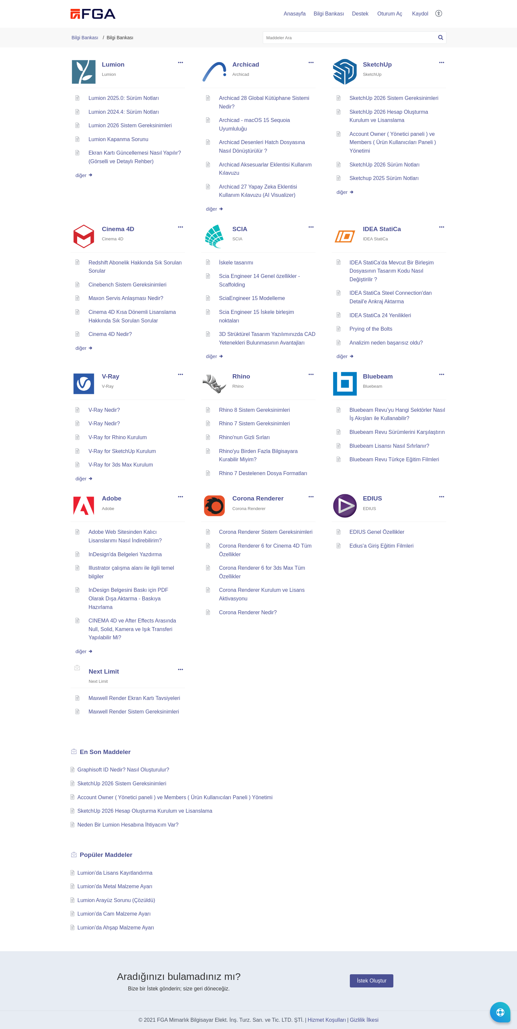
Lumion (113, 64)
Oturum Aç (390, 13)
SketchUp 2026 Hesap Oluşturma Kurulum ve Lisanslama (144, 811)
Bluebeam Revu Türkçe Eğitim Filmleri (394, 459)
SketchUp (377, 64)
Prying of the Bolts (371, 329)
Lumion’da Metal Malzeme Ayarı (114, 886)
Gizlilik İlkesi (364, 1020)
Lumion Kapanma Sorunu (118, 139)
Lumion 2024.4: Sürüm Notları (123, 112)
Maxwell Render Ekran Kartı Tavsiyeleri (134, 698)
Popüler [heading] (106, 854)
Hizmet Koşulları (327, 1020)
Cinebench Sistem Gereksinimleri (127, 285)
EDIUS (372, 498)
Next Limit (104, 671)
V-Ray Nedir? (104, 410)
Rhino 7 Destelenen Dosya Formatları (263, 473)
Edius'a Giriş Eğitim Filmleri (381, 546)
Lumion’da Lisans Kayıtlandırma (115, 873)
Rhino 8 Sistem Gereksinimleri (254, 410)
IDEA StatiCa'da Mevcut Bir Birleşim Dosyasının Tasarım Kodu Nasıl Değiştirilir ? (392, 271)
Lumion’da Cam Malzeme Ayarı (114, 914)
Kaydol (420, 13)
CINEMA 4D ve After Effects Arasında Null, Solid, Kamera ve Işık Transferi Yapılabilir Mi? (132, 629)
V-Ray (110, 376)
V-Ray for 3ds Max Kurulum (120, 465)
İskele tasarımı (236, 262)
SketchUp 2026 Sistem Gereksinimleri (394, 98)
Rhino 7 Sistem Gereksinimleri (254, 423)
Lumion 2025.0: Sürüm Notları (123, 98)
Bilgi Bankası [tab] (329, 13)
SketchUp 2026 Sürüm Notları (385, 164)
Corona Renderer (258, 498)
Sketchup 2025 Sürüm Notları (384, 178)
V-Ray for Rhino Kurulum (117, 437)
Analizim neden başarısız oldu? (386, 343)
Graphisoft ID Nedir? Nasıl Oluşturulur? (123, 769)
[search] (355, 37)
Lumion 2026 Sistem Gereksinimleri (130, 125)
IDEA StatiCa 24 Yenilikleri (380, 315)
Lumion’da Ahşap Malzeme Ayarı (115, 927)
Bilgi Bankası (85, 37)
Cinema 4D (118, 229)
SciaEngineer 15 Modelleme (252, 298)
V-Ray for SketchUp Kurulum (122, 451)
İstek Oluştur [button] (371, 981)
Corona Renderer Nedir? (248, 612)
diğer (84, 175)
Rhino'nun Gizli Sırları (244, 437)
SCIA (239, 229)
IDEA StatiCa (382, 229)
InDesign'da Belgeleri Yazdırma (125, 554)
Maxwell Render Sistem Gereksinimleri (133, 711)
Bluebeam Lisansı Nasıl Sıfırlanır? (389, 446)
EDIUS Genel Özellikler (377, 532)
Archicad (245, 64)
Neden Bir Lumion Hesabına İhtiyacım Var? (128, 825)
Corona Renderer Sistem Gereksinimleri (266, 532)
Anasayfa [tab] (295, 13)
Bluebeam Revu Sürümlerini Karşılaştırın (397, 432)
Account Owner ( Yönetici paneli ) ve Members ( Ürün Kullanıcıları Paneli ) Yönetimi (393, 142)
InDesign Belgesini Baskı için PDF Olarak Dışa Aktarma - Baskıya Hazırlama (128, 598)
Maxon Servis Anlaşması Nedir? (125, 298)
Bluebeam (378, 376)
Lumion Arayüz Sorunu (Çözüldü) (116, 900)
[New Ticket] (371, 981)
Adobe (111, 498)
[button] (439, 13)
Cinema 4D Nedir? (110, 334)
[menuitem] (390, 13)
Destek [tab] (360, 13)
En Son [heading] (105, 751)
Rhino (241, 376)
